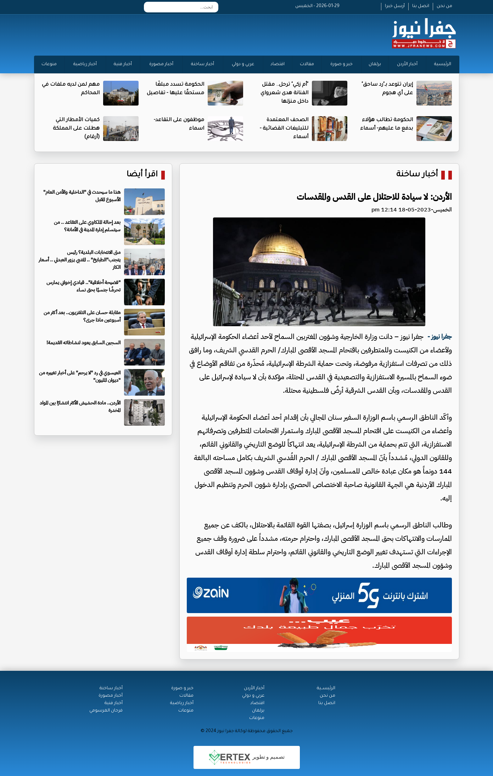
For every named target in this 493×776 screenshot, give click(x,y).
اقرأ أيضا (142, 175)
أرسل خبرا (395, 6)
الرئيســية (326, 688)
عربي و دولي (243, 64)
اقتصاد (277, 64)
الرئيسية (442, 64)
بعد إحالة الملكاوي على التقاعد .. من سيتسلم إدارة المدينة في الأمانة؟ (87, 226)
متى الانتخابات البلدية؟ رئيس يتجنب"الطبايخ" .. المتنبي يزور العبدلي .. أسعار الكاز (80, 260)
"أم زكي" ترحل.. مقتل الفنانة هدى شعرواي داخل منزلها (284, 93)
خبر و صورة (341, 64)
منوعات (49, 64)
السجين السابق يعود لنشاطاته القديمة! (83, 342)
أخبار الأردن (407, 64)
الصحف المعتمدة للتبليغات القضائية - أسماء (284, 129)
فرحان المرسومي (106, 710)
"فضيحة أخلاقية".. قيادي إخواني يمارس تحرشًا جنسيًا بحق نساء (83, 286)
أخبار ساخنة (202, 64)
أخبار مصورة (161, 64)
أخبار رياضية (85, 64)
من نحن (444, 6)
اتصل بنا (420, 6)
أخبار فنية (123, 64)
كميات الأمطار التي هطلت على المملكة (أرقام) (76, 129)
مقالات (307, 64)
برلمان (375, 64)
